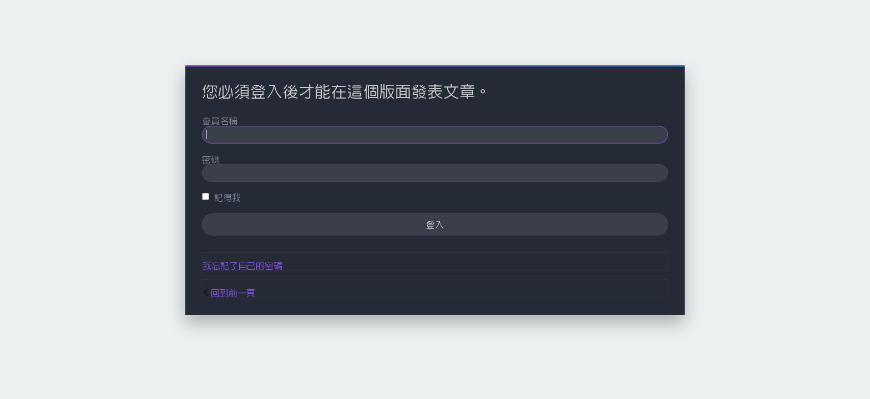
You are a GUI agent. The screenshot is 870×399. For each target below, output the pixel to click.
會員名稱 (219, 120)
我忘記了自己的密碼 (242, 265)
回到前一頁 (233, 292)
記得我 (221, 197)
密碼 (211, 159)
